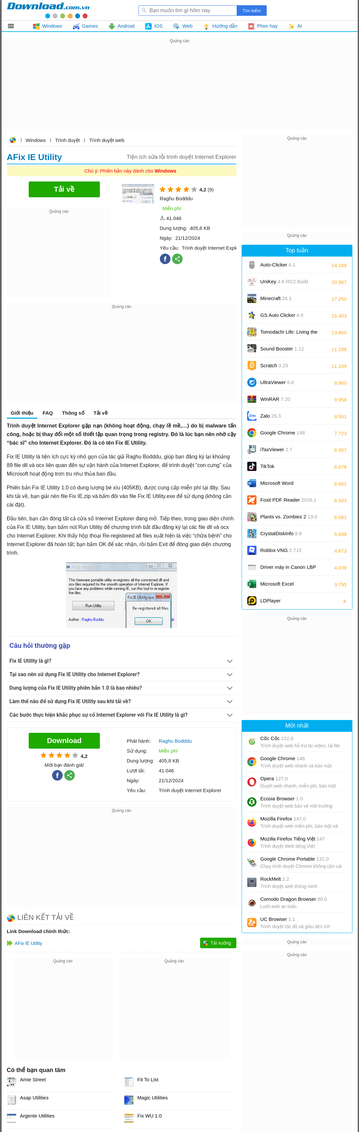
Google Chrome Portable (294, 859)
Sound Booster (282, 348)
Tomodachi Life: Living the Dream (288, 334)
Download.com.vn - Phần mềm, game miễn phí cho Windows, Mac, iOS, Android (48, 10)
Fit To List (148, 1079)
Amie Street (33, 1079)
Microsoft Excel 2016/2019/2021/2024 (284, 586)
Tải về (100, 413)
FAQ (48, 413)
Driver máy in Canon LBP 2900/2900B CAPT (288, 569)
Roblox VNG (281, 550)
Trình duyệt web (106, 140)
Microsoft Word (284, 485)
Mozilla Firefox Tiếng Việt (292, 839)
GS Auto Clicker (282, 315)
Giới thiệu (22, 413)
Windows (36, 140)
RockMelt (274, 879)
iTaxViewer (276, 449)
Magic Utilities (152, 1097)
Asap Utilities (34, 1097)
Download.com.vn (12, 141)
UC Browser (277, 919)
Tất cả (15, 26)
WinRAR (275, 399)
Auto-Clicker (278, 264)
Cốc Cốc (277, 738)
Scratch (274, 365)
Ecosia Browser (281, 798)
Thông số (73, 413)
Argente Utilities (37, 1115)
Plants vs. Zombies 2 (288, 516)
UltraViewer (277, 382)
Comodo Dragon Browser (293, 899)
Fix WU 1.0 (149, 1115)
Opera (274, 778)
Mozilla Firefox (283, 818)
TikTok (267, 466)
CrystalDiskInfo (281, 533)
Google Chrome (282, 432)
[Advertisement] (180, 91)
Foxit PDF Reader (288, 500)
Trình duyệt (67, 140)
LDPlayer (270, 600)
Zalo (270, 416)
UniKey (284, 284)
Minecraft (276, 298)
